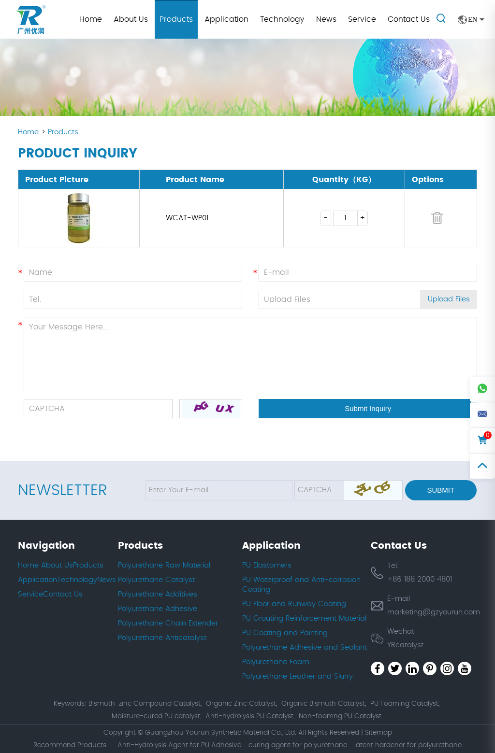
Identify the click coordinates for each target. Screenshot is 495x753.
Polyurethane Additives (157, 594)
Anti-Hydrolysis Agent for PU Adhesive (179, 745)
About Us (131, 19)
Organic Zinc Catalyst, (241, 703)
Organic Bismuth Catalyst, (323, 703)
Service (362, 19)
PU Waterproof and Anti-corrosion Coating (301, 584)
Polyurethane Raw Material (164, 565)
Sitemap (378, 732)
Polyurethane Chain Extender (168, 623)
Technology (282, 19)
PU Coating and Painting (285, 633)
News (326, 19)
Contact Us (409, 19)
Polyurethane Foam (275, 662)
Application (226, 19)
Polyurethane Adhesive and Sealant (304, 647)
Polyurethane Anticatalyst (162, 637)
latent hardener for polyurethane (408, 745)
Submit (440, 490)
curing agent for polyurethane (297, 745)
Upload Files (448, 299)
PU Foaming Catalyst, (404, 703)
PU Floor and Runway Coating (294, 604)
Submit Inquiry (368, 408)
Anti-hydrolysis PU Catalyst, (249, 716)
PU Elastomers (266, 565)
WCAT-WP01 (187, 218)
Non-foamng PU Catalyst (340, 716)
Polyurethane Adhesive (157, 608)
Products (176, 19)
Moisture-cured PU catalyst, (156, 716)
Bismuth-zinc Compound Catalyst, (145, 703)
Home (90, 19)
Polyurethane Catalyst (156, 579)
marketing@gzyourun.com (433, 612)
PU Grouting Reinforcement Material (304, 618)
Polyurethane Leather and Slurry (297, 676)
